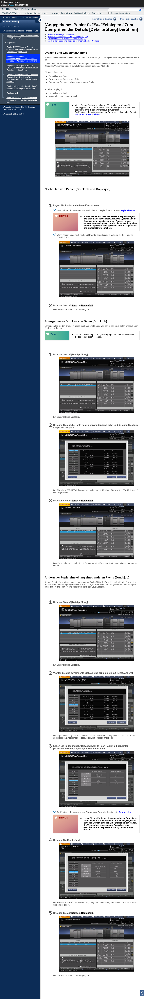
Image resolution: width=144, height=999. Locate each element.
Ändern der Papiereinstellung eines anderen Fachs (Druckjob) (74, 41)
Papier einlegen (128, 210)
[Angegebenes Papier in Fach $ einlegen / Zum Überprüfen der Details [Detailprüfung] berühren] (22, 67)
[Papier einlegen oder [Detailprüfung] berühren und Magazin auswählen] (21, 87)
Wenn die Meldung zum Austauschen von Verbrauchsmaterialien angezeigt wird (21, 100)
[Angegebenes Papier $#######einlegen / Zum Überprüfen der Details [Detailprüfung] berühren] (21, 58)
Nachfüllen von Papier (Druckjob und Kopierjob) (68, 36)
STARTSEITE (8, 13)
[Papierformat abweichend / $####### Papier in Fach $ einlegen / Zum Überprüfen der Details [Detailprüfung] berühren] (22, 78)
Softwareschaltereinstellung (87, 114)
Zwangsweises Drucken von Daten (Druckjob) (67, 39)
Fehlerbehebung (21, 13)
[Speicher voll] (12, 93)
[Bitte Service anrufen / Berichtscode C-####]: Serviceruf (22, 36)
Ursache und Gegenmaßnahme (61, 34)
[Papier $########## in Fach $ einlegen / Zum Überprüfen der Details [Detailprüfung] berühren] (22, 49)
